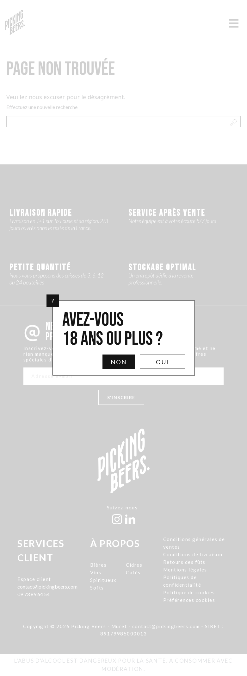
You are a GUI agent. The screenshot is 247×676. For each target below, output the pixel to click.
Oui (162, 362)
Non (119, 362)
